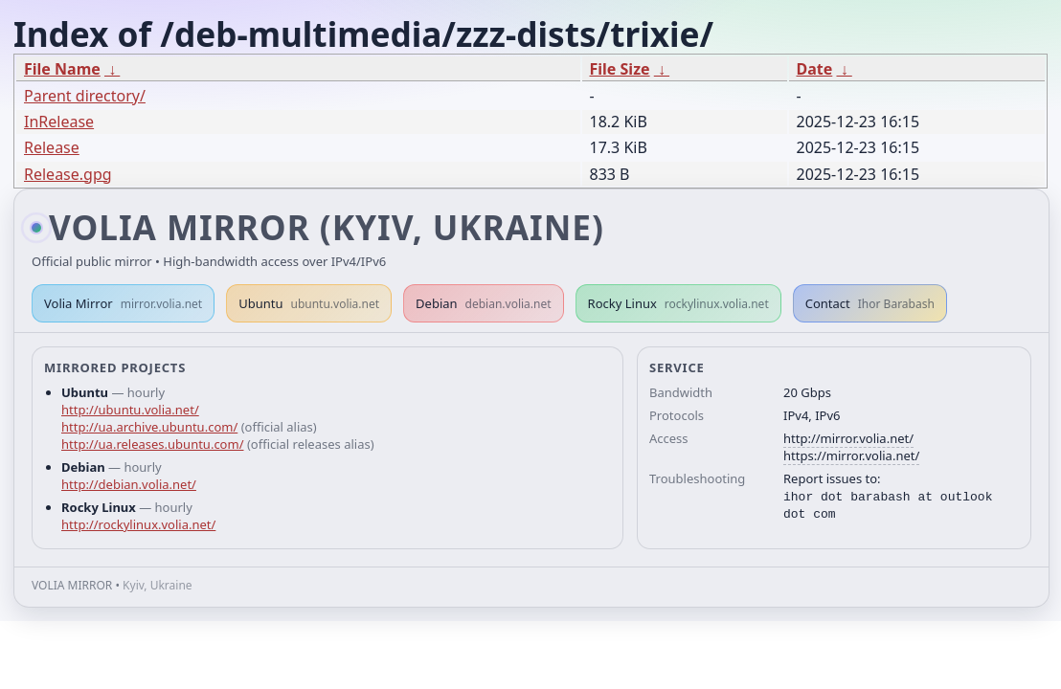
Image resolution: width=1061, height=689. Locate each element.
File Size (620, 68)
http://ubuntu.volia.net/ (130, 409)
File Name (62, 68)
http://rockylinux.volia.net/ (138, 524)
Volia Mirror (123, 303)
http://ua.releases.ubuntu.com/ (152, 444)
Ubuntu (308, 303)
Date (815, 68)
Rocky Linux (678, 303)
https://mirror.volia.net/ (851, 455)
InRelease (59, 121)
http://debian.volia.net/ (128, 484)
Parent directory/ (85, 95)
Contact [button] (870, 303)
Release (51, 147)
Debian (484, 303)
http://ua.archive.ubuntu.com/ (149, 426)
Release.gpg (68, 174)
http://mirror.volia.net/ (848, 438)
